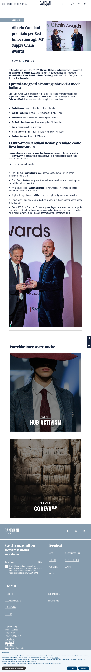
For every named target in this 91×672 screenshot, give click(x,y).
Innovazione (53, 600)
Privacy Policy (10, 633)
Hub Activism (10, 607)
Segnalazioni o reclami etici (15, 648)
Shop (3, 3)
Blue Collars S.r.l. (73, 552)
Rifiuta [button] (72, 668)
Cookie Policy (10, 639)
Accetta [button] (83, 668)
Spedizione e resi (72, 559)
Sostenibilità (54, 593)
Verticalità (17, 3)
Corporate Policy (11, 626)
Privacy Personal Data (13, 636)
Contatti (68, 566)
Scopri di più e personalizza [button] (14, 668)
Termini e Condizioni (12, 630)
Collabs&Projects (13, 600)
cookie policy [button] (56, 658)
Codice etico (9, 645)
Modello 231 (9, 642)
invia (40, 561)
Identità (8, 614)
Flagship (9, 3)
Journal (24, 3)
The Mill (61, 3)
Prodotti (9, 593)
